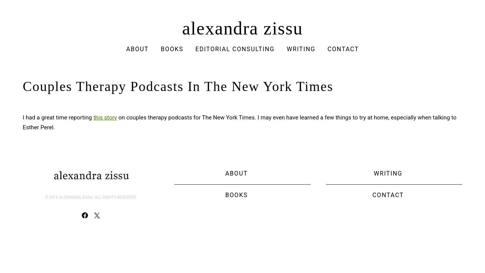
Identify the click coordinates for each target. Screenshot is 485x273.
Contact (343, 49)
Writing (301, 49)
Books (172, 49)
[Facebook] (85, 215)
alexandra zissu (242, 28)
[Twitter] (97, 215)
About (137, 49)
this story (105, 117)
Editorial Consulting (235, 49)
